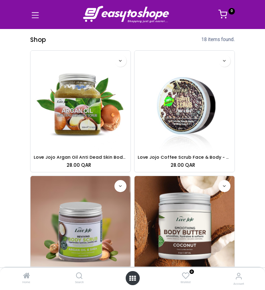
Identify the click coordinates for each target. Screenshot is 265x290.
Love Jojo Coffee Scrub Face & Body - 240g (184, 157)
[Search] (79, 277)
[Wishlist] (186, 275)
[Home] (26, 277)
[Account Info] (239, 276)
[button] (120, 61)
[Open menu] (132, 278)
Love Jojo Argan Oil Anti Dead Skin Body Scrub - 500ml (80, 157)
